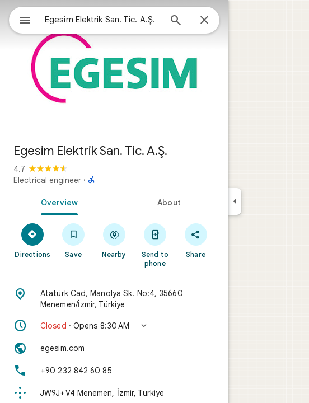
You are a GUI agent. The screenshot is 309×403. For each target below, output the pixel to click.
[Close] (204, 21)
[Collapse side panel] (234, 201)
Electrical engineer (47, 180)
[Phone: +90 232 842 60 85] (114, 370)
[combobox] (102, 19)
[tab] (57, 201)
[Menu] (24, 21)
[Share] (195, 240)
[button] (114, 326)
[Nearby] (114, 240)
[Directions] (32, 240)
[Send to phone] (154, 244)
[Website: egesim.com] (114, 348)
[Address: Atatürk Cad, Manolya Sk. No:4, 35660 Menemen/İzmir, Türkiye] (114, 299)
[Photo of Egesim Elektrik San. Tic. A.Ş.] (114, 67)
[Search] (175, 21)
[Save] (73, 240)
